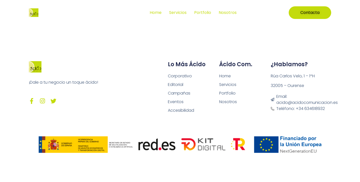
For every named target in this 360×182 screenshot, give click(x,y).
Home (156, 12)
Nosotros (228, 12)
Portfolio (202, 12)
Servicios (178, 12)
